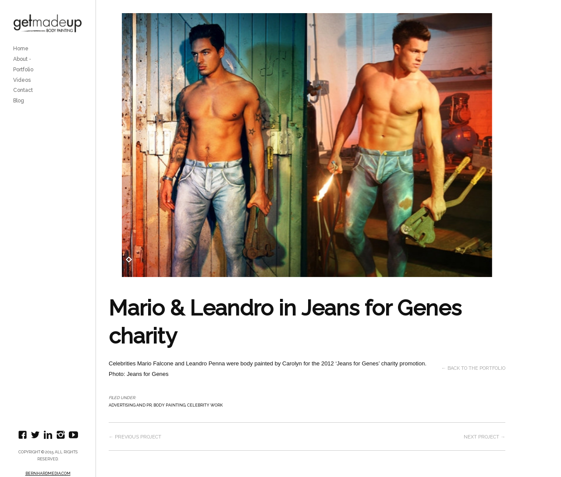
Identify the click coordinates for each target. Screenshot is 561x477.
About (20, 59)
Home (20, 49)
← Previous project (135, 437)
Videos (22, 80)
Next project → (484, 437)
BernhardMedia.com (48, 473)
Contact (23, 90)
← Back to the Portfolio (473, 368)
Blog (18, 101)
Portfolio (23, 70)
